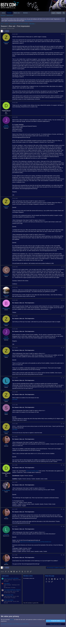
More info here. (29, 20)
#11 (63, 377)
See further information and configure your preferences (15, 623)
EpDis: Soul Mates (8, 600)
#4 (63, 198)
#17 (63, 482)
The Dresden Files (8, 595)
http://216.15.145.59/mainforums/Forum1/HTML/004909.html (35, 541)
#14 (63, 423)
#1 (63, 34)
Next (7, 31)
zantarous (4, 28)
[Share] (62, 34)
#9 (63, 328)
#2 (63, 102)
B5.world (6, 602)
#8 (63, 315)
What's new (17, 12)
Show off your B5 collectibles (11, 578)
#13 (63, 404)
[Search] (63, 12)
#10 (63, 347)
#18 (63, 509)
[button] (21, 12)
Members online (28, 576)
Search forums (10, 15)
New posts (3, 15)
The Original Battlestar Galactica (12, 589)
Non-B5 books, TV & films (9, 587)
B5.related (6, 581)
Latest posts (5, 576)
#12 (63, 391)
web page (14, 399)
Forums (9, 12)
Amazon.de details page (32, 470)
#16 (63, 465)
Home (3, 12)
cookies (12, 619)
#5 (63, 266)
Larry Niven (7, 583)
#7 (63, 300)
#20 (63, 554)
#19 (63, 526)
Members (25, 12)
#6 (63, 287)
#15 (63, 436)
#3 (63, 117)
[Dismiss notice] (63, 19)
